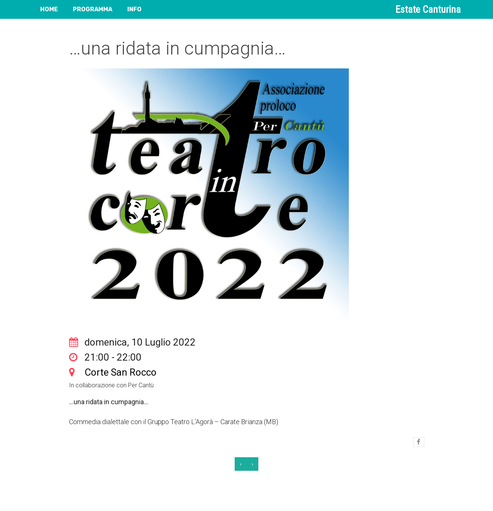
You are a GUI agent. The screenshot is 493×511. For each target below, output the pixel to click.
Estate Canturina (428, 9)
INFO (134, 9)
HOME (49, 9)
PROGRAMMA (92, 9)
